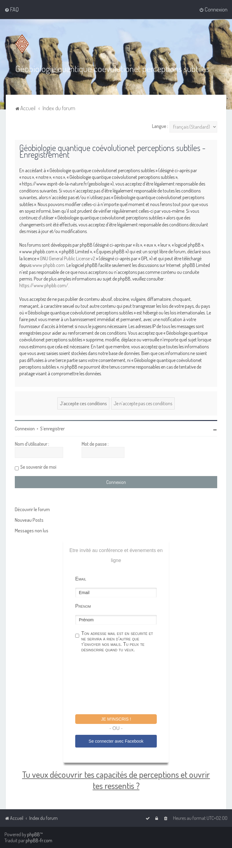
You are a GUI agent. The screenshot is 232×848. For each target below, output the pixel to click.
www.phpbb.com (48, 265)
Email (80, 578)
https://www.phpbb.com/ (43, 285)
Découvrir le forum (32, 509)
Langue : (160, 126)
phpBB (33, 834)
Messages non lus (31, 531)
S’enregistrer (52, 429)
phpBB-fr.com (39, 840)
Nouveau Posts (29, 520)
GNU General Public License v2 (67, 258)
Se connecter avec (116, 741)
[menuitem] (12, 9)
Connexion (25, 429)
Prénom (83, 606)
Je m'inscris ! (116, 719)
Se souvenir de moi (38, 467)
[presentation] (121, 684)
